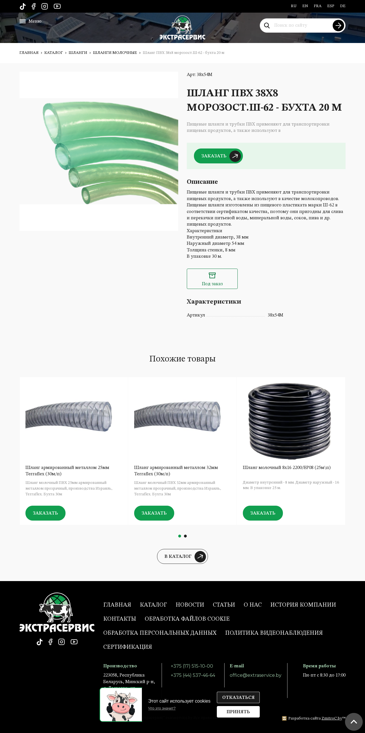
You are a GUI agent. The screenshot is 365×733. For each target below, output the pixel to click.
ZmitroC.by (332, 718)
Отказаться (238, 697)
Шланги (78, 53)
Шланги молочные (115, 53)
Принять (238, 712)
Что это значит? (162, 708)
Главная (29, 53)
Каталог (53, 53)
